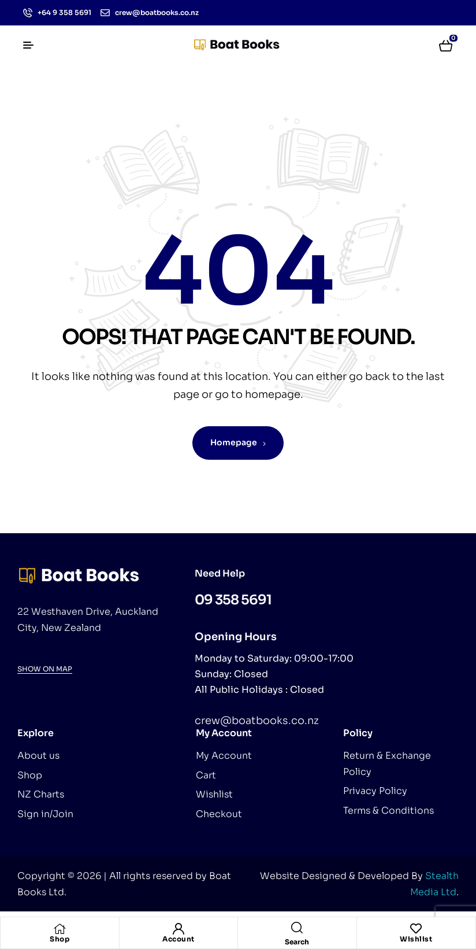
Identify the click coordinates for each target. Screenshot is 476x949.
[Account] (178, 929)
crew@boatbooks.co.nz (257, 720)
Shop (59, 939)
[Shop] (59, 929)
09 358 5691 (233, 600)
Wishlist (416, 939)
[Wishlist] (416, 929)
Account (178, 939)
